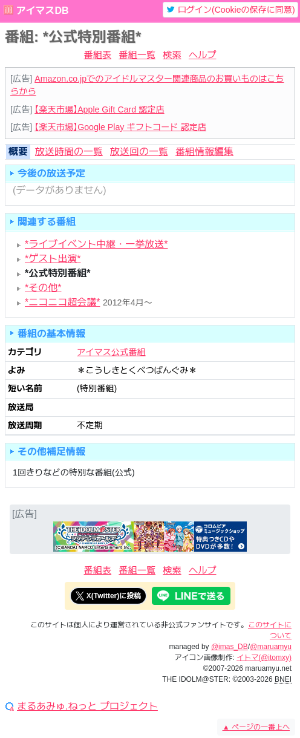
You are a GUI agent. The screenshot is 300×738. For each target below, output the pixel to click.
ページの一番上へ (256, 727)
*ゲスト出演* (52, 258)
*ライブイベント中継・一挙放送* (96, 244)
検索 (172, 55)
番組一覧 (137, 55)
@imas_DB (229, 646)
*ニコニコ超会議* (62, 302)
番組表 (98, 55)
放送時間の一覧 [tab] (69, 151)
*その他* (43, 287)
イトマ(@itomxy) (264, 657)
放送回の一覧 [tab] (139, 151)
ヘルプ (203, 55)
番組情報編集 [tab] (204, 151)
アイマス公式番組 (111, 352)
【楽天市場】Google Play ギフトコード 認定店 (120, 127)
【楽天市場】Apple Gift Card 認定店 (99, 109)
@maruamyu (271, 646)
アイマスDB (42, 10)
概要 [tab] (18, 151)
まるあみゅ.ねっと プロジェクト (87, 706)
